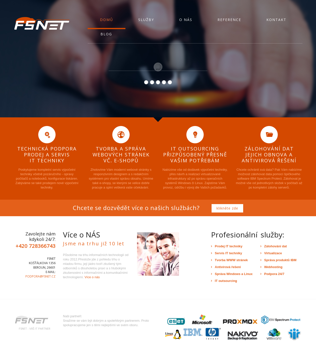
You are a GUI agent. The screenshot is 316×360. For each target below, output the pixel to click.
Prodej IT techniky (228, 246)
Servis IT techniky (228, 253)
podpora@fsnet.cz (40, 276)
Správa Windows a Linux (234, 274)
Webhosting (273, 267)
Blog (106, 34)
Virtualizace (273, 253)
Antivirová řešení (228, 267)
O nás (185, 19)
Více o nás (91, 277)
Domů (106, 19)
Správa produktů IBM (280, 260)
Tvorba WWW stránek (231, 260)
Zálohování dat (275, 246)
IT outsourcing (226, 281)
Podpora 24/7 (274, 274)
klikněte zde (227, 208)
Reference (229, 19)
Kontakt (276, 19)
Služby (146, 19)
